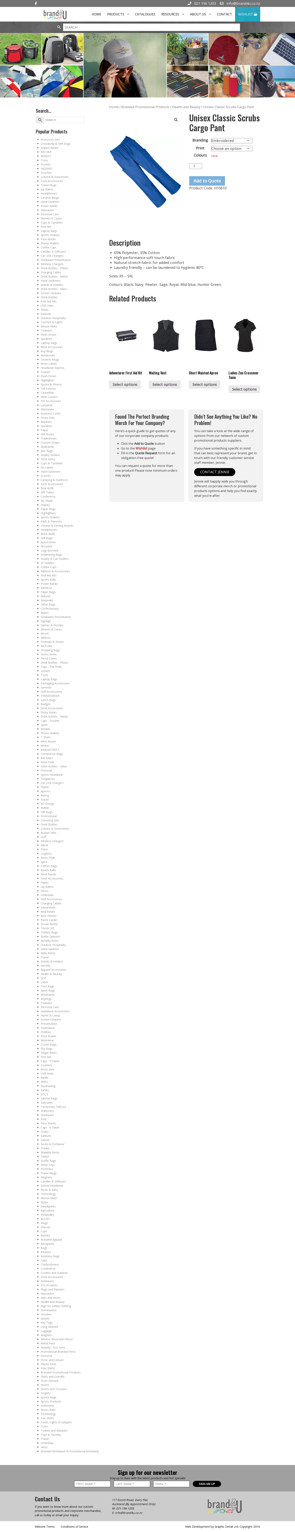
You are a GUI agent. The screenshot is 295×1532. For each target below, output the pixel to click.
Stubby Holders (50, 455)
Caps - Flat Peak (51, 667)
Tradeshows (49, 438)
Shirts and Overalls (52, 1376)
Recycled (46, 546)
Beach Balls (48, 870)
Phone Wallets (50, 243)
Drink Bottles (49, 297)
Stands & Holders (52, 285)
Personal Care (50, 214)
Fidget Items (49, 1053)
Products (119, 14)
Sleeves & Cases (51, 218)
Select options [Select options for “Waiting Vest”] (164, 384)
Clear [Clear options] (214, 156)
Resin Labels (49, 364)
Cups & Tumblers (52, 222)
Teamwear (48, 1028)
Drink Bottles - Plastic (54, 268)
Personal (46, 770)
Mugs (44, 1223)
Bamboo (46, 588)
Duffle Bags (48, 1161)
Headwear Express (52, 368)
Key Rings (47, 351)
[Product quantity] (195, 166)
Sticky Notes (49, 712)
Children (46, 1032)
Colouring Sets (50, 820)
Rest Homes (49, 916)
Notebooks (48, 355)
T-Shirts (46, 737)
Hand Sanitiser (50, 202)
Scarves (46, 476)
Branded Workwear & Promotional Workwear (70, 1451)
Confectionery (50, 608)
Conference (48, 496)
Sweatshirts (48, 907)
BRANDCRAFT (50, 750)
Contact (224, 14)
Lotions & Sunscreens (55, 177)
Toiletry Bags (49, 932)
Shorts (45, 1385)
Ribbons (46, 637)
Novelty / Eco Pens (53, 1347)
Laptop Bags (49, 231)
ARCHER (46, 152)
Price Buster (48, 1036)
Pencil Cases (49, 658)
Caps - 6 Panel (50, 1127)
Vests (44, 1447)
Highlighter (47, 380)
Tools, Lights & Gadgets (56, 1422)
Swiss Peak (48, 858)
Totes (44, 1426)
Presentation (49, 1024)
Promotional (49, 816)
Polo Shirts (48, 1368)
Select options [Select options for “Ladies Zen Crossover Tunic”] (244, 389)
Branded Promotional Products (61, 1372)
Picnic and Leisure (52, 1360)
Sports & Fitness (51, 384)
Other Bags (48, 604)
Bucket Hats (48, 833)
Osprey (45, 505)
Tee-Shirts (47, 1418)
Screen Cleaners (51, 293)
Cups (44, 1231)
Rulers (45, 613)
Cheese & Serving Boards (57, 525)
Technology (48, 1194)
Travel (45, 799)
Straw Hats (48, 417)
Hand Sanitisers (51, 280)
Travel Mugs (49, 185)
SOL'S (44, 1094)
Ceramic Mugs (50, 197)
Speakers (46, 339)
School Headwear (52, 1185)
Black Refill (48, 534)
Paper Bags (48, 509)
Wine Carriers (49, 397)
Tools (44, 675)
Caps (44, 1260)
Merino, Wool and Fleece (57, 1339)
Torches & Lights (52, 322)
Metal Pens (48, 1343)
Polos (44, 849)
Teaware (46, 330)
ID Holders (47, 563)
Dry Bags (47, 1048)
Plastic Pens (48, 1364)
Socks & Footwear (52, 1144)
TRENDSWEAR (50, 696)
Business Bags (50, 1256)
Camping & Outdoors (54, 480)
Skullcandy (47, 447)
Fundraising (48, 1086)
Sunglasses (48, 779)
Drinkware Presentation (56, 260)
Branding (200, 140)
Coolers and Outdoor (54, 1273)
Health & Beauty (51, 974)
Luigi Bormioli (49, 550)
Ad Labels (47, 467)
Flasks (45, 310)
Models (45, 729)
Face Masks (48, 239)
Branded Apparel (51, 1239)
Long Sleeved (49, 1327)
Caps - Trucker (50, 721)
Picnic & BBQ (49, 1190)
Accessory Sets (50, 139)
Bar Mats (47, 758)
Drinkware (47, 1115)
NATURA (46, 646)
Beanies (46, 1252)
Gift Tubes (47, 492)
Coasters (46, 1065)
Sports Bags (48, 1397)
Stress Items (49, 654)
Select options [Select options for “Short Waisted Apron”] (204, 384)
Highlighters (48, 513)
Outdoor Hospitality (53, 318)
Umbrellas (47, 895)
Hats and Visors (51, 1298)
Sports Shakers (50, 235)
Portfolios (47, 1169)
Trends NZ (47, 928)
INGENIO (46, 168)
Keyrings (46, 999)
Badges (45, 704)
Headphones (49, 193)
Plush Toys (48, 1165)
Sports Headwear (52, 774)
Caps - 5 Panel (50, 1061)
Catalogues (145, 14)
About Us (202, 14)
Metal (44, 845)
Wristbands (48, 994)
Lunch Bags (48, 700)
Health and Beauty (52, 1302)
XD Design (47, 804)
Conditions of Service (74, 1526)
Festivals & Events (52, 642)
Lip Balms (47, 189)
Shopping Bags (50, 650)
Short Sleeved (49, 1381)
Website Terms (45, 1526)
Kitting (45, 795)
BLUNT (45, 1219)
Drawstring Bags (51, 554)
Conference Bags (52, 754)
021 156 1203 (202, 3)
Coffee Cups (48, 247)
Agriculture (47, 1210)
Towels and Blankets (54, 1430)
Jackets (45, 1318)
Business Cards (50, 413)
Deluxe (45, 1140)
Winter (45, 745)
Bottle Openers (50, 936)
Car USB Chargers (52, 256)
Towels (45, 372)
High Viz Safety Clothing (56, 1306)
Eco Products (49, 1285)
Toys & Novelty (51, 1435)
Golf (43, 837)
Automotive (48, 542)
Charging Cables (51, 272)
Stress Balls (48, 1410)
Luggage (46, 1331)
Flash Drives (48, 334)
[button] (176, 119)
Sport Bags (48, 990)
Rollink (45, 808)
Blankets (46, 422)
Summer (46, 687)
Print (44, 1119)
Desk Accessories (52, 708)
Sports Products (51, 1401)
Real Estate (48, 911)
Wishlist (247, 14)
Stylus (44, 1202)
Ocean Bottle (49, 924)
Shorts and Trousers (54, 1389)
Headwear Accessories (55, 1011)
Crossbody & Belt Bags (56, 143)
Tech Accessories (52, 181)
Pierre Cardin (49, 920)
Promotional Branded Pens (58, 1351)
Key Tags (47, 1322)
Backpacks (47, 1244)
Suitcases (47, 1102)
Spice (44, 862)
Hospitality (47, 1215)
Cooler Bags (49, 1044)
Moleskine (47, 1040)
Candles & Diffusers (53, 251)
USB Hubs (47, 305)
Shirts (44, 1082)
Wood (44, 633)
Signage (46, 621)
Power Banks (49, 206)
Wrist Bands (48, 874)
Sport (44, 725)
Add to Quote (207, 181)
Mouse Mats (49, 326)
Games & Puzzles (52, 625)
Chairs (45, 1131)
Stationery (47, 1111)
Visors (44, 891)
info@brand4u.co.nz (240, 3)
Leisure (45, 671)
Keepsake (47, 600)
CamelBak (47, 393)
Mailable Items (50, 1152)
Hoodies (46, 1314)
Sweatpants (48, 1206)
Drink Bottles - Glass (54, 289)
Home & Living (50, 1015)
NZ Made (47, 500)
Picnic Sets (47, 1069)
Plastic (45, 787)
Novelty (46, 965)
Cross (44, 160)
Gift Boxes (47, 434)
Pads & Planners (51, 521)
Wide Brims (48, 953)
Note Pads (47, 762)
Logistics (46, 853)
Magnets (46, 1177)
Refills (44, 1078)
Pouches (46, 173)
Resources (174, 14)
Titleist (45, 1156)
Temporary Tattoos (53, 1107)
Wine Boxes (48, 741)
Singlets (46, 1393)
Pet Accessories (51, 401)
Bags (44, 1248)
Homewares (48, 1310)
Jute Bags (47, 451)
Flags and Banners (52, 1289)
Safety (45, 1090)
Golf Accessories (51, 691)
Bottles (45, 1235)
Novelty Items (50, 941)
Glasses (46, 1227)
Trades (45, 1148)
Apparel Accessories (53, 970)
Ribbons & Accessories (55, 571)
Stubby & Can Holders (55, 559)
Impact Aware (50, 148)
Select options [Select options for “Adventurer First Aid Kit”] (125, 384)
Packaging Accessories (55, 683)
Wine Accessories (52, 347)
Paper (44, 430)
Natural (45, 596)
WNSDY (46, 156)
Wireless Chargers (52, 264)
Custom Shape (50, 442)
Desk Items (48, 459)
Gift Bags (47, 538)
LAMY (44, 982)
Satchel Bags (49, 1098)
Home (96, 14)
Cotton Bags (49, 866)
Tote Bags (47, 986)
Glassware (47, 210)
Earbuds (46, 314)
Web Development (197, 1526)
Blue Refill (47, 488)
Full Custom (48, 388)
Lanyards (46, 405)
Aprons (45, 791)
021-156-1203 (125, 1508)
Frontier (46, 164)
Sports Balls (48, 579)
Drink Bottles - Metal (54, 276)
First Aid (46, 227)
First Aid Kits (49, 301)
